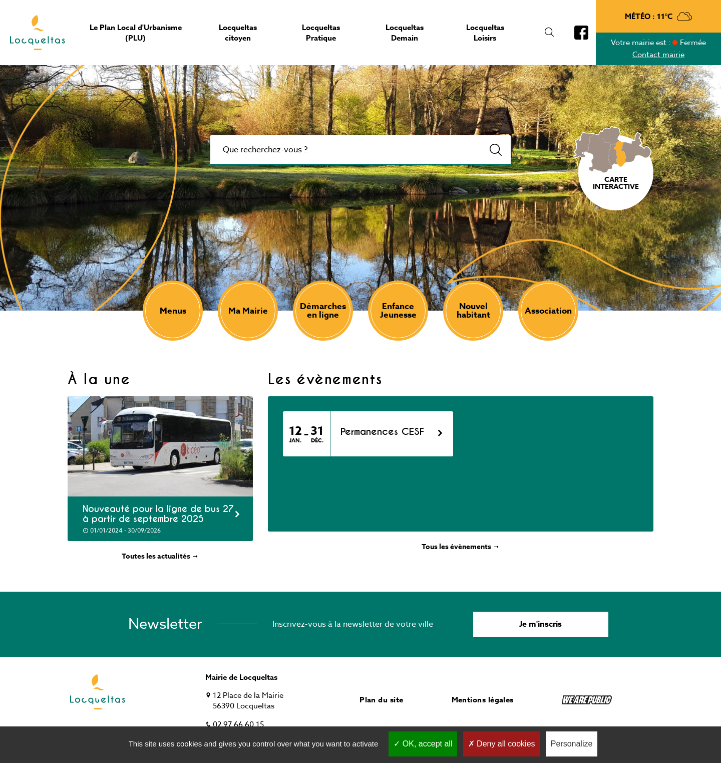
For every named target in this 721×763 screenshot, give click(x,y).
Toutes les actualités (160, 556)
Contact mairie (658, 54)
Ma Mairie (248, 311)
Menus (173, 311)
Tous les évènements (461, 547)
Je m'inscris (540, 624)
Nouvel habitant (473, 310)
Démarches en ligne (323, 310)
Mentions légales (483, 699)
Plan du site (381, 699)
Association (548, 311)
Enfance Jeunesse (398, 310)
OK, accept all (423, 743)
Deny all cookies (501, 743)
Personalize (572, 743)
